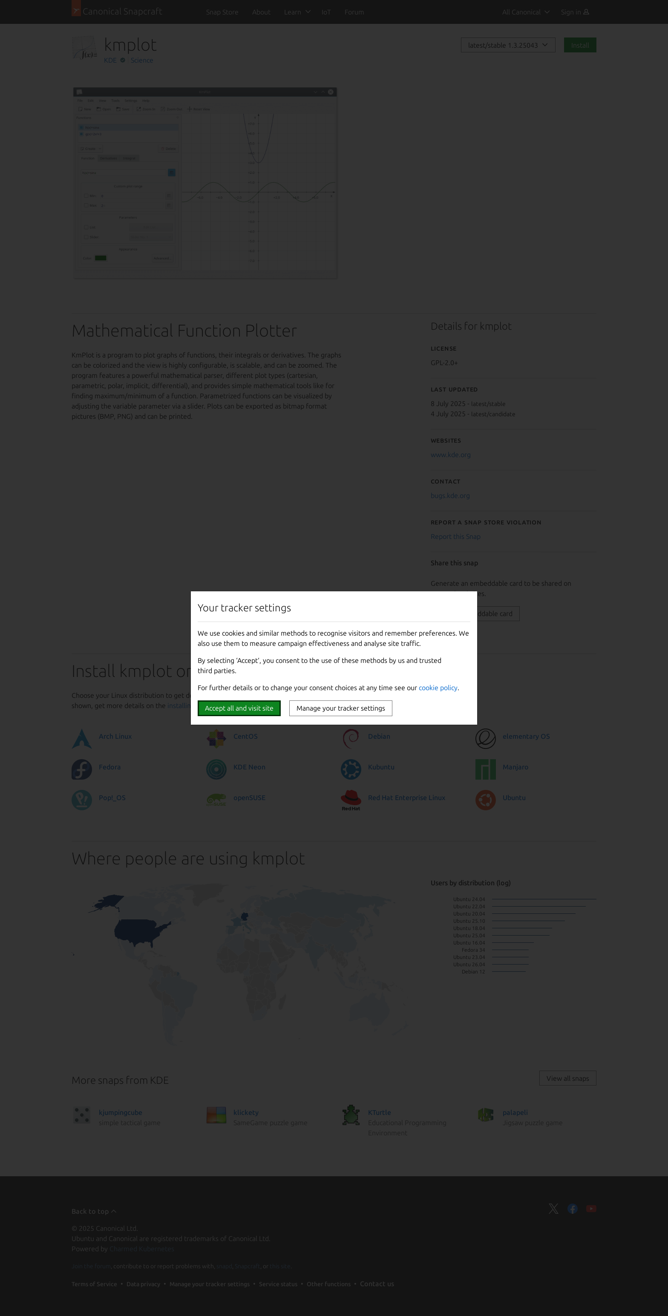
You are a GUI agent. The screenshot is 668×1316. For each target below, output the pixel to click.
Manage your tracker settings (341, 708)
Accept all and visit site (239, 708)
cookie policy (438, 687)
